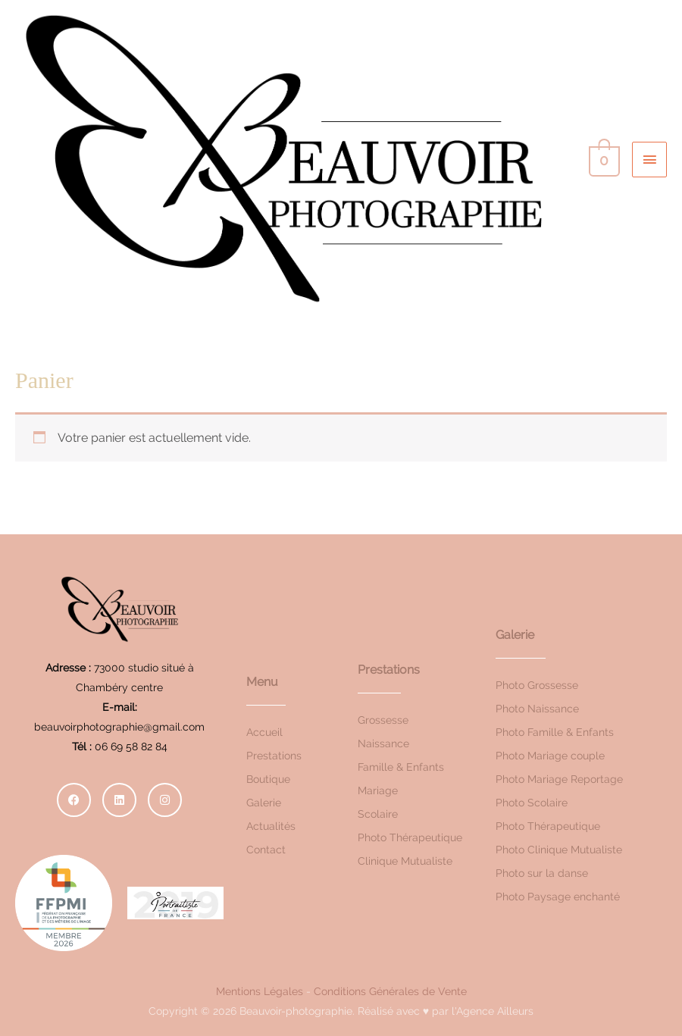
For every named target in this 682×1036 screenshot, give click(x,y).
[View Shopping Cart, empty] (603, 159)
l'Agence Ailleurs (492, 1011)
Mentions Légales (259, 991)
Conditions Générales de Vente (390, 991)
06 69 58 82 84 (131, 746)
